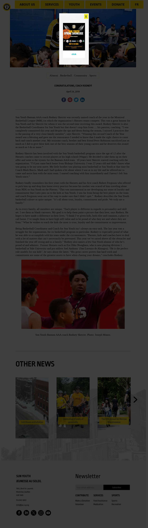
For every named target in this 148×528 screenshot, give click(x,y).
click (74, 54)
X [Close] (86, 16)
